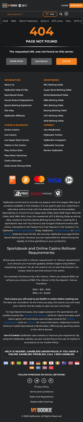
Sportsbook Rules (13, 95)
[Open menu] (3, 5)
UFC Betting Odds (53, 115)
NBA (13, 21)
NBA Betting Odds (54, 100)
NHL (68, 21)
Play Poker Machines (15, 155)
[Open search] (60, 14)
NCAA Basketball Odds (56, 95)
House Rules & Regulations (18, 100)
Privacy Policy (41, 386)
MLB (5, 21)
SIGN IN (66, 61)
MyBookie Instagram (55, 140)
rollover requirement (35, 315)
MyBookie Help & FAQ (16, 90)
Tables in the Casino (15, 145)
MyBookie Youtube (54, 145)
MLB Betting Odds (54, 120)
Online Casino (11, 129)
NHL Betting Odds (53, 105)
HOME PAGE (16, 61)
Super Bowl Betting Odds (57, 90)
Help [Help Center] (50, 14)
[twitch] (51, 380)
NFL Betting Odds (53, 84)
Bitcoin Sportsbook (24, 230)
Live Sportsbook (62, 230)
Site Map (9, 110)
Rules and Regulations (41, 396)
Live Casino (10, 135)
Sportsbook (14, 14)
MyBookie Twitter (53, 135)
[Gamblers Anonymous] (21, 191)
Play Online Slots (13, 150)
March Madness (28, 21)
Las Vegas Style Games (16, 140)
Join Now (76, 5)
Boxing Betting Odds (55, 110)
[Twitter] (44, 381)
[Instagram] (30, 380)
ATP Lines (57, 21)
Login (64, 5)
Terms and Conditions (41, 391)
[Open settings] (66, 14)
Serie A (45, 21)
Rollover (31, 322)
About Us (9, 84)
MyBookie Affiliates (14, 115)
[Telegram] (37, 381)
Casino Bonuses (12, 160)
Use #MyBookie (52, 129)
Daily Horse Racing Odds (17, 165)
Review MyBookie (53, 150)
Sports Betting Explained (17, 105)
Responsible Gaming (41, 401)
